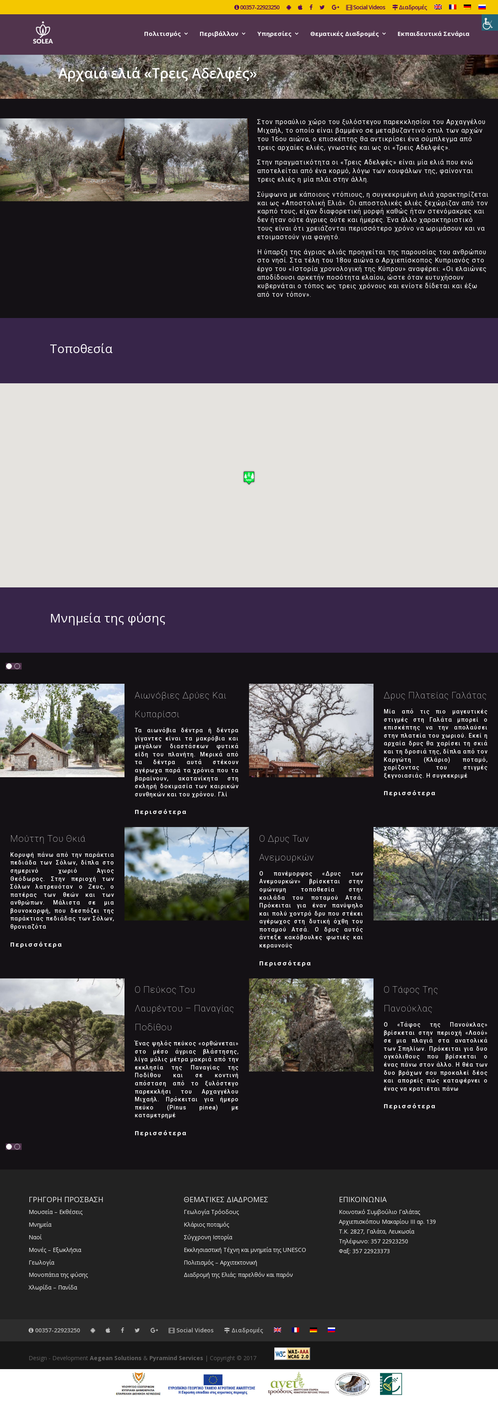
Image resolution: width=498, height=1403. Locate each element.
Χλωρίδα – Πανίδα (53, 1287)
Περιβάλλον (219, 34)
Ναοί (35, 1237)
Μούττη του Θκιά (48, 839)
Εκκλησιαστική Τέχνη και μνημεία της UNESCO (245, 1250)
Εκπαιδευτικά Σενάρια (433, 34)
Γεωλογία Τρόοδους (211, 1212)
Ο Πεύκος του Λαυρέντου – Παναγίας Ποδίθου (184, 1008)
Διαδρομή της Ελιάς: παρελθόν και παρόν (238, 1274)
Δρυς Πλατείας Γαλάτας (435, 695)
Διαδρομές (409, 7)
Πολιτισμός (162, 34)
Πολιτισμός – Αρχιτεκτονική (220, 1262)
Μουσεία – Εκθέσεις (55, 1212)
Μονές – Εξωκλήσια (55, 1250)
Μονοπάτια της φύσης (58, 1274)
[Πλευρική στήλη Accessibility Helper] (490, 22)
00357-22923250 (256, 7)
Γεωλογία (41, 1262)
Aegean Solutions (116, 1358)
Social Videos (365, 7)
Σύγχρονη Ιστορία (208, 1237)
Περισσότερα (161, 811)
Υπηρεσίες (274, 34)
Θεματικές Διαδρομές (344, 34)
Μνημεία (40, 1224)
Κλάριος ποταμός (206, 1224)
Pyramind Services (176, 1358)
